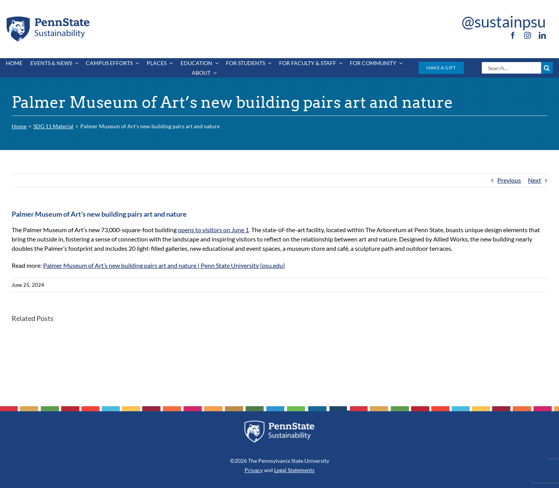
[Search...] (511, 68)
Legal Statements (294, 470)
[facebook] (512, 35)
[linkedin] (542, 35)
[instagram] (527, 35)
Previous (509, 180)
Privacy (254, 470)
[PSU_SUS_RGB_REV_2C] (279, 423)
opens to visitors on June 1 (213, 229)
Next (534, 180)
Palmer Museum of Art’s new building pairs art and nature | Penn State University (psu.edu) (164, 265)
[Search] (547, 68)
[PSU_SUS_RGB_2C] (47, 17)
